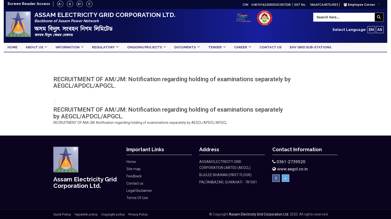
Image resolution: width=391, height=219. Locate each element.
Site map (133, 169)
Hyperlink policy (86, 214)
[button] (362, 4)
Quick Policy (62, 214)
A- (60, 4)
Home (131, 162)
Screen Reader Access (28, 3)
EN (371, 29)
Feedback (134, 176)
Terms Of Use (137, 198)
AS (379, 29)
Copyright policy (113, 214)
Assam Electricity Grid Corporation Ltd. (259, 214)
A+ (80, 4)
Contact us (134, 183)
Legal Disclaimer (139, 191)
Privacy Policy (138, 214)
